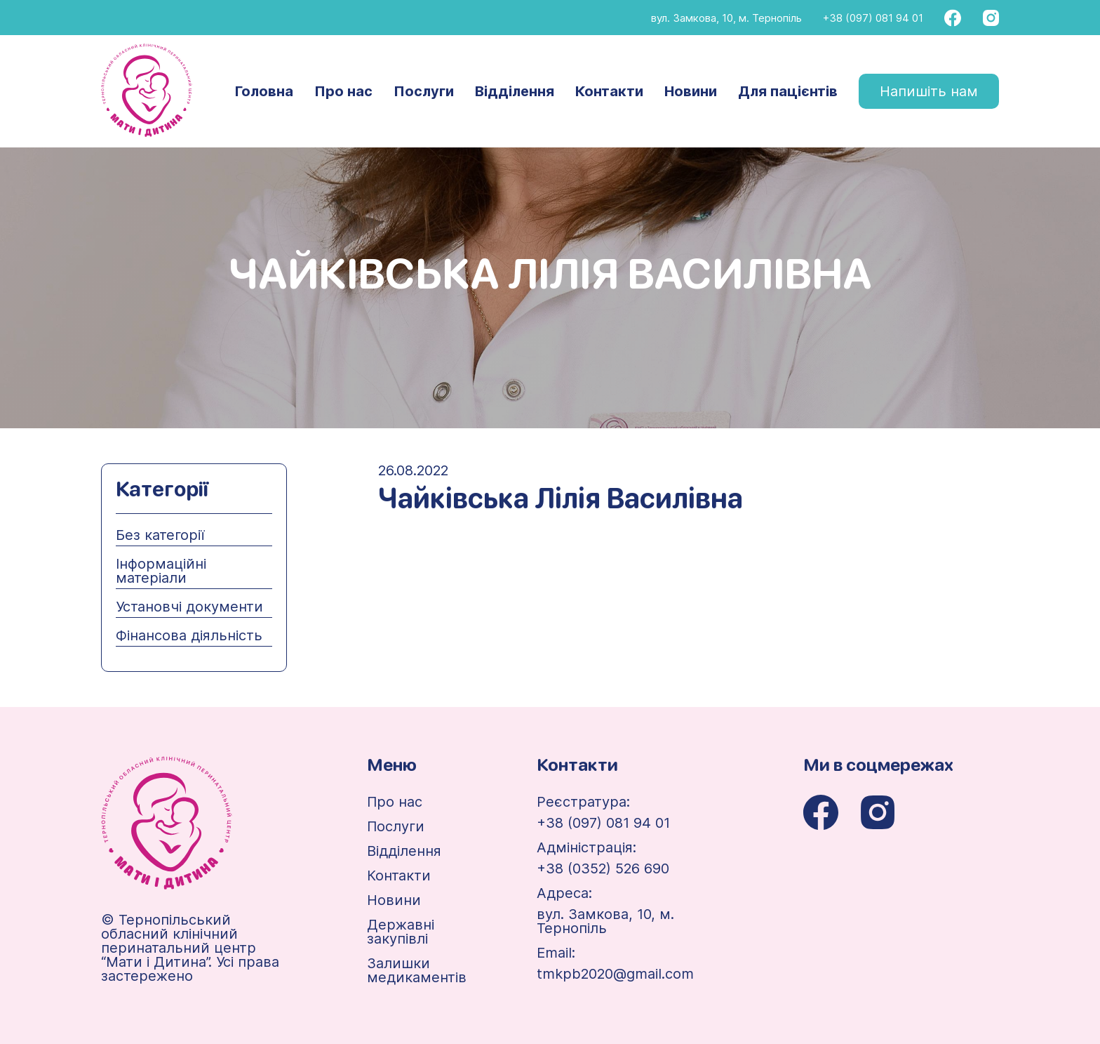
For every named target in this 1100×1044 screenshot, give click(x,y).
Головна (264, 91)
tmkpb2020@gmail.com (615, 974)
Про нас (343, 91)
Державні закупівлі (400, 932)
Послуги (424, 91)
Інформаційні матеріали (161, 571)
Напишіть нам (929, 91)
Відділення (514, 91)
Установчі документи (189, 607)
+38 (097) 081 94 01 (873, 18)
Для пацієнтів (788, 91)
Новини (690, 91)
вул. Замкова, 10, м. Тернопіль (726, 18)
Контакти (609, 91)
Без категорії (160, 535)
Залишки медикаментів (417, 970)
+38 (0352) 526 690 (603, 868)
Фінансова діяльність (189, 635)
